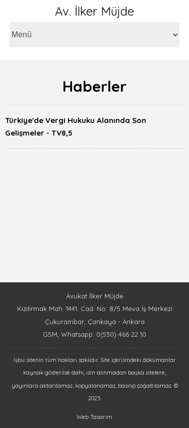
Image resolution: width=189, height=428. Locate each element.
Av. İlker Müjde (94, 11)
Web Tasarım (94, 416)
